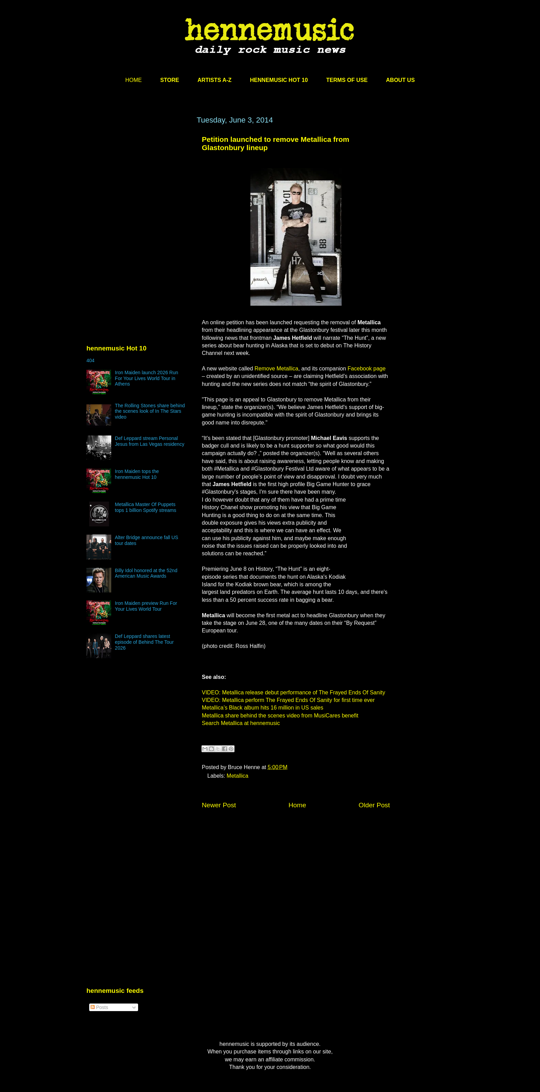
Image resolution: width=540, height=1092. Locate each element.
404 (90, 360)
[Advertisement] (138, 181)
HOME (133, 80)
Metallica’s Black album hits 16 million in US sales (262, 708)
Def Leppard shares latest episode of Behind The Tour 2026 (144, 642)
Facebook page (366, 368)
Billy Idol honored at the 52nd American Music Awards (146, 573)
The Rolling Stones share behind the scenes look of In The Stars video (150, 411)
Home (297, 805)
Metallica (237, 776)
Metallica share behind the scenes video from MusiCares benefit (280, 715)
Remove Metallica (276, 368)
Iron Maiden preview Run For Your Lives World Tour (146, 606)
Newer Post (219, 805)
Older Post (374, 805)
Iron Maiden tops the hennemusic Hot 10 (137, 474)
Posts (99, 1007)
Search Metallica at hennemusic (241, 723)
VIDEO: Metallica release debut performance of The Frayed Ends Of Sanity (293, 692)
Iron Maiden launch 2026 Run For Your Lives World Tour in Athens (146, 378)
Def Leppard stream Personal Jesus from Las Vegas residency (150, 441)
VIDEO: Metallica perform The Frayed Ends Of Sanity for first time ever (288, 700)
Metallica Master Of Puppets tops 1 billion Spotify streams (145, 507)
